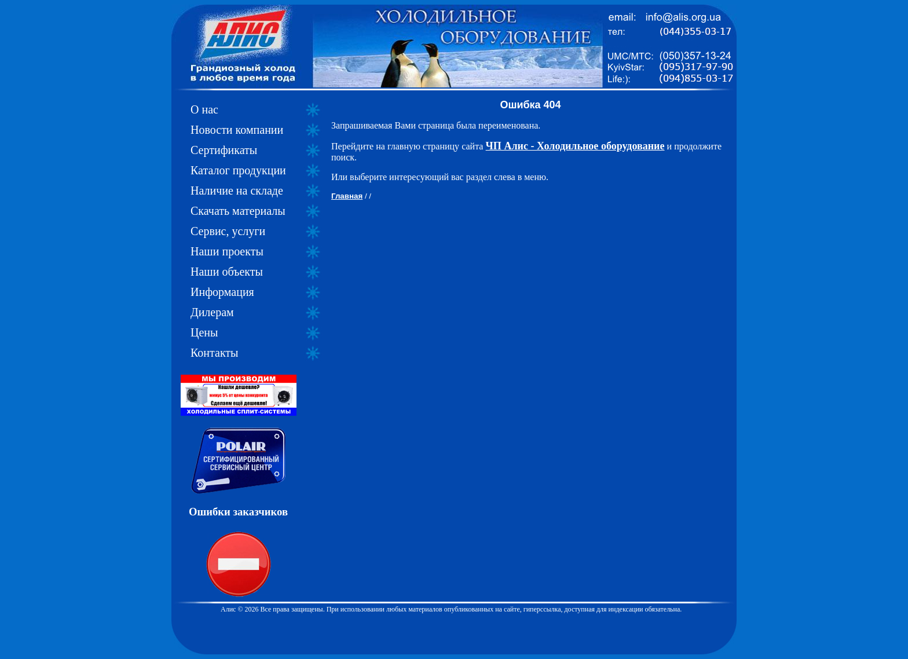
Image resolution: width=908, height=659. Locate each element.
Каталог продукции (238, 170)
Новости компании (237, 129)
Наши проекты (227, 251)
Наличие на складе (237, 190)
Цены (204, 332)
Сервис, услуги (228, 231)
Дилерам (212, 312)
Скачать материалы (238, 210)
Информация (222, 291)
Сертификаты (224, 150)
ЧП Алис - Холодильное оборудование (575, 146)
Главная (347, 196)
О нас (204, 109)
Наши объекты (227, 271)
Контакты (215, 352)
